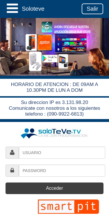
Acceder (54, 188)
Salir (92, 9)
